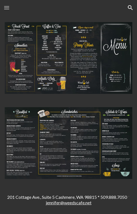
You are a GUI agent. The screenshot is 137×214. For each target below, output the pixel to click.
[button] (6, 7)
